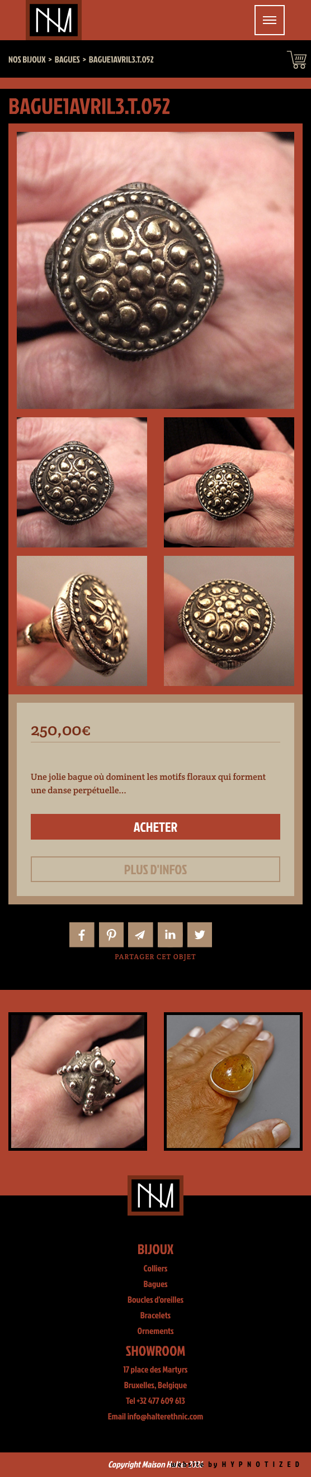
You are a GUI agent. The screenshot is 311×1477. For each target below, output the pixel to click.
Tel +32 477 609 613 (155, 1401)
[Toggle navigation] (269, 20)
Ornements (156, 1331)
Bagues (155, 1284)
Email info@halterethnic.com (156, 1417)
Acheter (156, 826)
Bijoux (156, 1249)
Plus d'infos (155, 869)
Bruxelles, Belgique (155, 1385)
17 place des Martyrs (156, 1370)
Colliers (156, 1268)
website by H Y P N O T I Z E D (236, 1464)
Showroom (156, 1350)
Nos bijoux (27, 60)
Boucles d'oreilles (155, 1300)
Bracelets (155, 1315)
